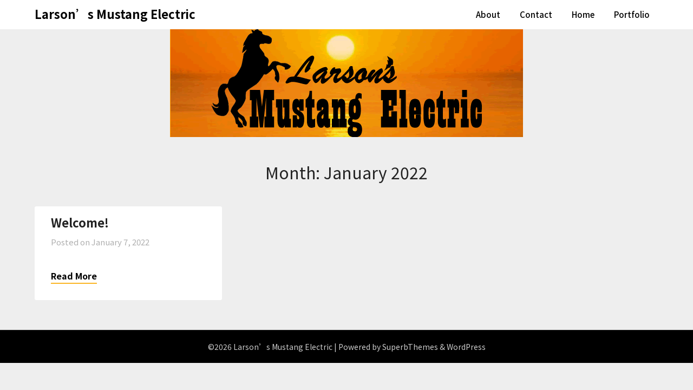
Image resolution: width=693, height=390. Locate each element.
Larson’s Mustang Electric (115, 13)
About (488, 14)
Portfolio (632, 14)
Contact (536, 14)
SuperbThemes (410, 346)
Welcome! (80, 222)
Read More (74, 275)
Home (583, 14)
